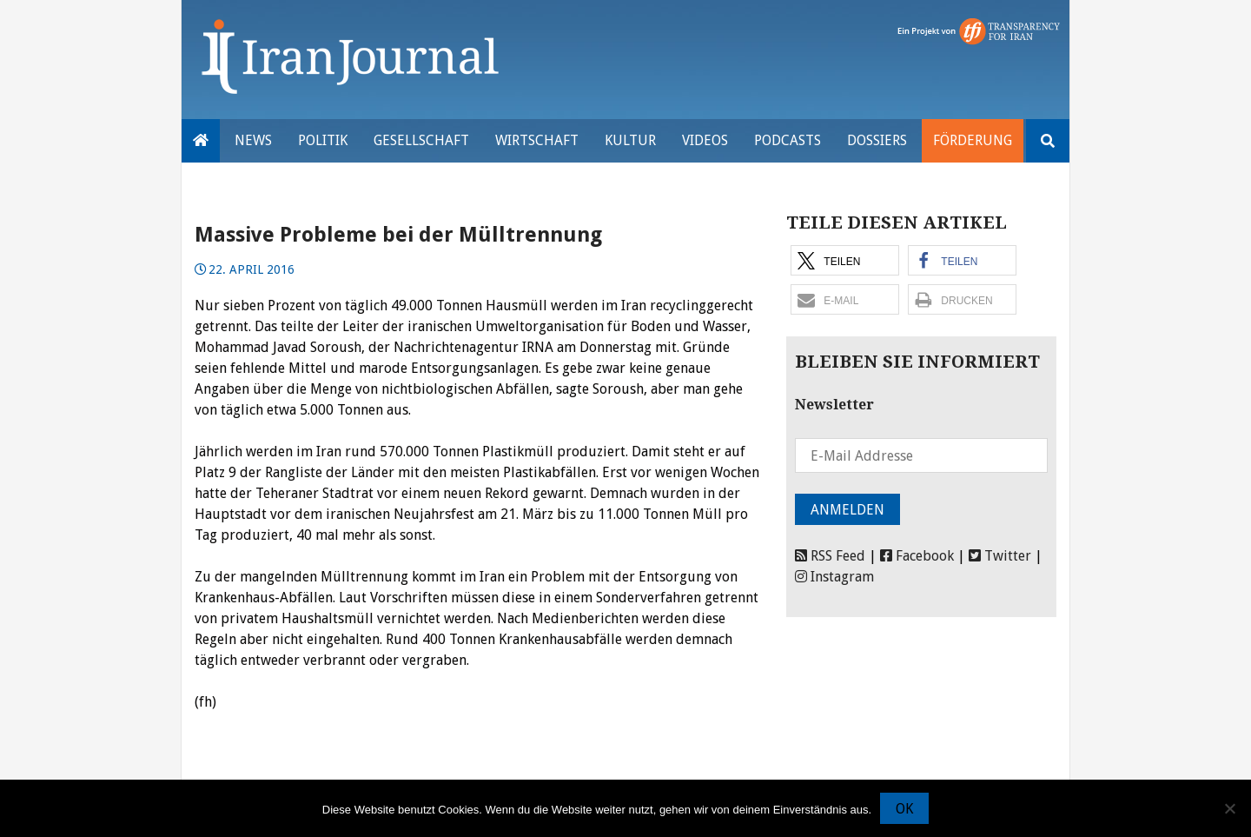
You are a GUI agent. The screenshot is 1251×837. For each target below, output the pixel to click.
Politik (323, 140)
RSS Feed (830, 556)
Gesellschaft (421, 140)
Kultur (630, 140)
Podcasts (787, 140)
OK (904, 808)
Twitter (1000, 556)
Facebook (917, 556)
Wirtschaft (537, 140)
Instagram (834, 576)
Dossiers (877, 140)
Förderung (972, 140)
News (253, 140)
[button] (845, 260)
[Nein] (1229, 808)
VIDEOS (705, 140)
